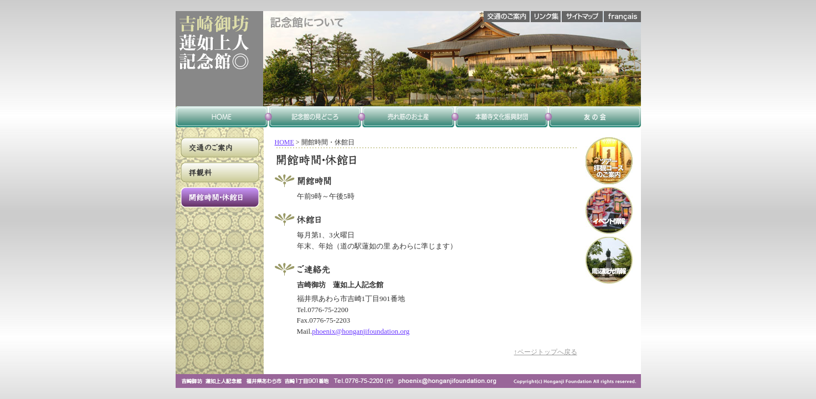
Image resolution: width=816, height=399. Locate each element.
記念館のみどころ (315, 116)
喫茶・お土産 (408, 116)
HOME (284, 142)
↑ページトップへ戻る (545, 352)
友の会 (594, 116)
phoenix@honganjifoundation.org (360, 331)
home (222, 116)
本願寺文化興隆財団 (501, 116)
